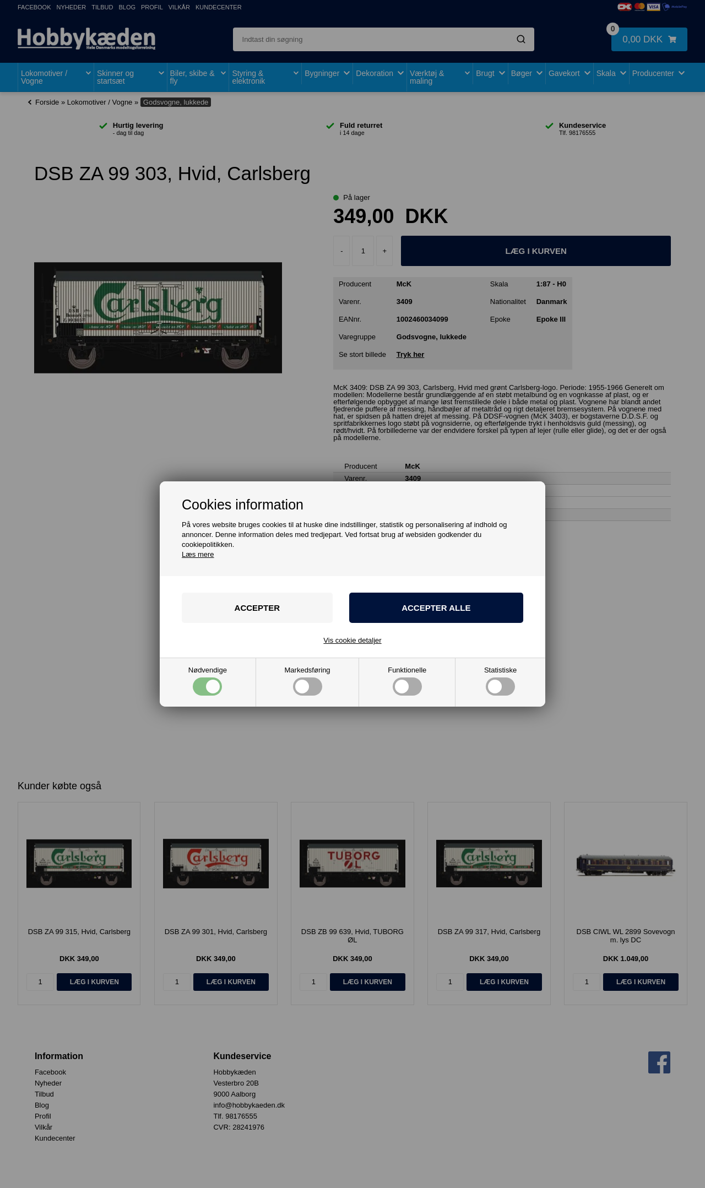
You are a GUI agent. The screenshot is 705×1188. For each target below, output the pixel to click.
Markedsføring (307, 681)
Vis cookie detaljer (352, 640)
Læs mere (198, 554)
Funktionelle (407, 681)
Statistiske (500, 681)
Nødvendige (207, 681)
